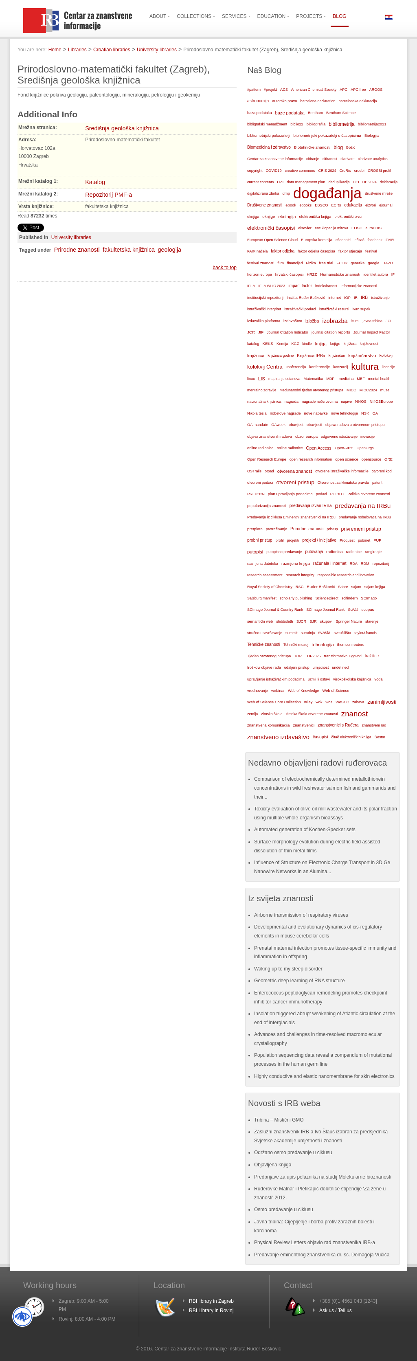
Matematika (313, 379)
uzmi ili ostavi (319, 679)
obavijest (296, 425)
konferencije (319, 366)
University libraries (157, 50)
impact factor (300, 285)
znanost (354, 713)
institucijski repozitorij (265, 297)
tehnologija (323, 644)
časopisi (320, 737)
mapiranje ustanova (284, 379)
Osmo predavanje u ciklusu (283, 1209)
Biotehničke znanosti (312, 147)
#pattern (254, 90)
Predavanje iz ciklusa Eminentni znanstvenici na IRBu (291, 517)
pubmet (364, 540)
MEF (361, 379)
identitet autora (376, 274)
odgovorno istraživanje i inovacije (348, 437)
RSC (300, 587)
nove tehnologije (344, 413)
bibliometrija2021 (372, 124)
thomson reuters (350, 645)
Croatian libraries (111, 50)
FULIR (341, 263)
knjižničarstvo (362, 355)
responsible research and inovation (345, 575)
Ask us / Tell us (335, 1310)
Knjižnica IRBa (311, 355)
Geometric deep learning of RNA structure (299, 980)
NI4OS (361, 402)
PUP (377, 540)
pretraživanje (276, 529)
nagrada (291, 402)
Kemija (282, 344)
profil (280, 540)
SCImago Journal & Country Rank (275, 610)
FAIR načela (257, 251)
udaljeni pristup (296, 667)
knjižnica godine (281, 355)
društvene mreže (379, 193)
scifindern (350, 598)
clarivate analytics (373, 159)
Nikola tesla (257, 413)
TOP (298, 656)
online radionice (290, 448)
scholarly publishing (296, 598)
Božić (350, 147)
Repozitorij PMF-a (108, 194)
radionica (334, 551)
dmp (286, 193)
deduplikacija (339, 182)
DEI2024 (369, 182)
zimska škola (271, 714)
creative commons (300, 171)
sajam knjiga (374, 587)
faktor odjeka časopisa (316, 251)
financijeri (295, 263)
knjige (335, 343)
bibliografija (316, 124)
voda (379, 679)
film (280, 263)
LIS (261, 378)
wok (319, 702)
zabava (358, 702)
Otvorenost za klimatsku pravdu (343, 483)
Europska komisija (316, 239)
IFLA (251, 286)
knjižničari (337, 355)
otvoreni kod (382, 471)
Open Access (318, 448)
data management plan (306, 182)
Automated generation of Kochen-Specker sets (305, 829)
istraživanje (380, 298)
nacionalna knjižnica (264, 402)
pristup (332, 529)
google (373, 263)
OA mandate (257, 425)
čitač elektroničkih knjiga (351, 737)
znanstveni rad (374, 725)
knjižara (350, 344)
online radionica (260, 448)
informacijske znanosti (358, 286)
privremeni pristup (361, 529)
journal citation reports (331, 332)
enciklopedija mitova (331, 228)
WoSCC (342, 702)
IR (356, 298)
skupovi (326, 621)
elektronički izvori (348, 217)
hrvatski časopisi (289, 274)
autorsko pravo (284, 101)
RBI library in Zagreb (211, 1301)
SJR (313, 621)
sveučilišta (342, 633)
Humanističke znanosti (340, 274)
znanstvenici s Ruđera (338, 725)
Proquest (347, 540)
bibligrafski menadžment (267, 124)
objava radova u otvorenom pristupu (354, 425)
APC (343, 90)
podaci (321, 494)
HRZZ (312, 274)
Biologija (371, 136)
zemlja (252, 714)
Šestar (380, 737)
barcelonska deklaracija (357, 101)
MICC (351, 390)
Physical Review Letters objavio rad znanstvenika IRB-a (314, 1242)
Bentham (315, 113)
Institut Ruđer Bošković (306, 298)
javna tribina (372, 321)
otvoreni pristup (295, 482)
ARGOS (376, 90)
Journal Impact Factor (371, 332)
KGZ (295, 344)
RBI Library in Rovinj (211, 1310)
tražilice (372, 656)
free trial (326, 263)
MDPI (331, 379)
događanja (327, 193)
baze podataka (290, 112)
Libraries (77, 50)
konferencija (296, 367)
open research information (311, 459)
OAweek (278, 425)
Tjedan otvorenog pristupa (269, 656)
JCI (388, 321)
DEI (356, 182)
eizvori (370, 205)
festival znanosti (260, 263)
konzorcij (340, 367)
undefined (340, 667)
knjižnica (255, 355)
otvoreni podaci (260, 483)
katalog (253, 344)
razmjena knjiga (295, 563)
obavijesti (314, 425)
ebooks (305, 205)
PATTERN (256, 494)
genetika (357, 263)
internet (334, 298)
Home (54, 50)
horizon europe (259, 274)
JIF (260, 332)
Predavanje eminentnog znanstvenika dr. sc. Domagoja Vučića (321, 1255)
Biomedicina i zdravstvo (269, 147)
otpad (269, 471)
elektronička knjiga (315, 216)
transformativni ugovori (343, 656)
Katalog (95, 182)
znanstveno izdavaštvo (278, 736)
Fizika (311, 263)
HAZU (387, 263)
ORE (388, 459)
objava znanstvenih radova (269, 437)
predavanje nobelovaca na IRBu (365, 517)
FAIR (390, 240)
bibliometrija (341, 124)
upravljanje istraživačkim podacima (276, 679)
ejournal (385, 205)
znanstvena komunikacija (268, 725)
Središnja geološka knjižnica (122, 128)
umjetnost (321, 667)
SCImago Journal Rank (325, 610)
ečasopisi (343, 240)
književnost (369, 344)
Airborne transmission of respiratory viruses (301, 915)
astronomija (258, 101)
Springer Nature (349, 621)
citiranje (312, 159)
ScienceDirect (327, 598)
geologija (169, 249)
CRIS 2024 (327, 171)
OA (375, 413)
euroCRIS (373, 228)
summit (291, 633)
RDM (365, 564)
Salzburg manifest (262, 598)
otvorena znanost (294, 471)
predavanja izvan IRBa (311, 505)
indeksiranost (326, 286)
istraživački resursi (334, 309)
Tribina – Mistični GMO (279, 1120)
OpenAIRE (344, 448)
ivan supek (362, 309)
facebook (375, 240)
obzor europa (306, 437)
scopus (368, 609)
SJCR (301, 621)
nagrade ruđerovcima (320, 402)
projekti (293, 540)
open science (346, 459)
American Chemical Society (313, 90)
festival (371, 251)
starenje (371, 621)
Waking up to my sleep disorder (288, 969)
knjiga (321, 343)
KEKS (267, 343)
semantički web (260, 621)
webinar (278, 690)
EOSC (356, 228)
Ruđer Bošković (321, 586)
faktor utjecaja (350, 251)
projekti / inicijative (319, 540)
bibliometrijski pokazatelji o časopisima (327, 135)
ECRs (336, 205)
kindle (307, 344)
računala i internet (330, 563)
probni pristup (259, 540)
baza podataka (259, 113)
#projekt (270, 90)
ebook (290, 205)
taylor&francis (365, 633)
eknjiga (253, 217)
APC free (358, 90)
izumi (355, 321)
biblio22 (296, 124)
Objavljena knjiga (272, 1165)
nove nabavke (316, 413)
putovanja (314, 551)
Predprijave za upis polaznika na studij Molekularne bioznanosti (322, 1177)
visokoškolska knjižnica (352, 679)
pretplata (255, 529)
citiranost (330, 159)
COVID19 (273, 171)
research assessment (265, 575)
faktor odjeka (282, 251)
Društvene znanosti (264, 205)
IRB (364, 297)
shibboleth (284, 621)
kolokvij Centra (265, 367)
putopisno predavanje (284, 552)
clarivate (347, 159)
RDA (354, 564)
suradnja (308, 633)
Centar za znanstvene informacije (275, 159)
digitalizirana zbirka (263, 193)
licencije (388, 367)
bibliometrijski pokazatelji (268, 135)
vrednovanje (257, 691)
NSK (365, 413)
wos (328, 702)
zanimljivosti (381, 702)
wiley (308, 702)
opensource (371, 459)
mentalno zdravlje (261, 390)
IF (393, 274)
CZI (280, 182)
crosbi (359, 170)
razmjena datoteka (262, 564)
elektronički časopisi (271, 228)
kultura (364, 367)
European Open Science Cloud (272, 240)
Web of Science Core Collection (274, 702)
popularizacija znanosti (266, 505)
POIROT (337, 494)
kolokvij (386, 355)
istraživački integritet (264, 309)
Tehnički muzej (295, 645)
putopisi (255, 551)
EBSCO (321, 205)
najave (346, 402)
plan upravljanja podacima (290, 494)
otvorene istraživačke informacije (342, 471)
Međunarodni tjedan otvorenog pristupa (311, 390)
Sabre (343, 587)
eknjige (268, 216)
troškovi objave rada (264, 667)
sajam (356, 587)
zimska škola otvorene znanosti (311, 714)
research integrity (300, 575)
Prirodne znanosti (77, 249)
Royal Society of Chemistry (269, 587)
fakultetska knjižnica (129, 249)
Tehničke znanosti (263, 644)
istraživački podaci (300, 309)
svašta (324, 632)
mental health (379, 379)
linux (251, 379)
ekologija (287, 216)
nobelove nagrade (285, 413)
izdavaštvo (292, 320)
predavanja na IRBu (363, 505)
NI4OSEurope (381, 402)
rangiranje (373, 552)
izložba (312, 320)
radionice (354, 551)
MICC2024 (368, 390)
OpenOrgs (365, 448)
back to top (225, 267)
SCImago (369, 598)
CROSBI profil (379, 171)
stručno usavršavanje (264, 633)
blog (338, 147)
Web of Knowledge (303, 691)
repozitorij (381, 564)
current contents (260, 182)
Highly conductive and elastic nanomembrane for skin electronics (324, 1076)
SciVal (353, 610)
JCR (251, 332)
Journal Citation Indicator (287, 332)
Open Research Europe (266, 459)
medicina (346, 379)
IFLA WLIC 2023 (271, 286)
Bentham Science (341, 113)
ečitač (359, 240)
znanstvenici (303, 725)
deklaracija (389, 182)
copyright (254, 171)
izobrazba (335, 321)
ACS (284, 90)
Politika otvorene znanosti (369, 494)
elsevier (305, 228)
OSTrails (254, 471)
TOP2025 (313, 656)
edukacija (353, 205)
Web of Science (335, 690)
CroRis (345, 171)
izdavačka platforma (263, 321)
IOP (347, 298)
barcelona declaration (317, 101)
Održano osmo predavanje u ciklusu (293, 1152)
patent (377, 483)
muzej (385, 390)
